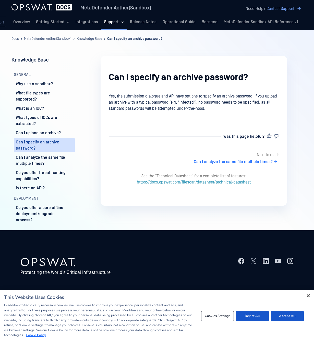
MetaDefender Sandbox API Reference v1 (261, 22)
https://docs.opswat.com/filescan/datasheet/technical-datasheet (194, 182)
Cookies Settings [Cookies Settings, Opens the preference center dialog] (217, 316)
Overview (21, 22)
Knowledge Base (89, 39)
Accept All (287, 316)
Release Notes (143, 22)
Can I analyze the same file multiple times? (236, 162)
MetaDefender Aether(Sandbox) (115, 8)
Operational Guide (179, 22)
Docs (15, 39)
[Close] (308, 295)
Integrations (87, 22)
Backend (210, 22)
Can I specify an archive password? (134, 39)
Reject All (252, 316)
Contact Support (285, 8)
